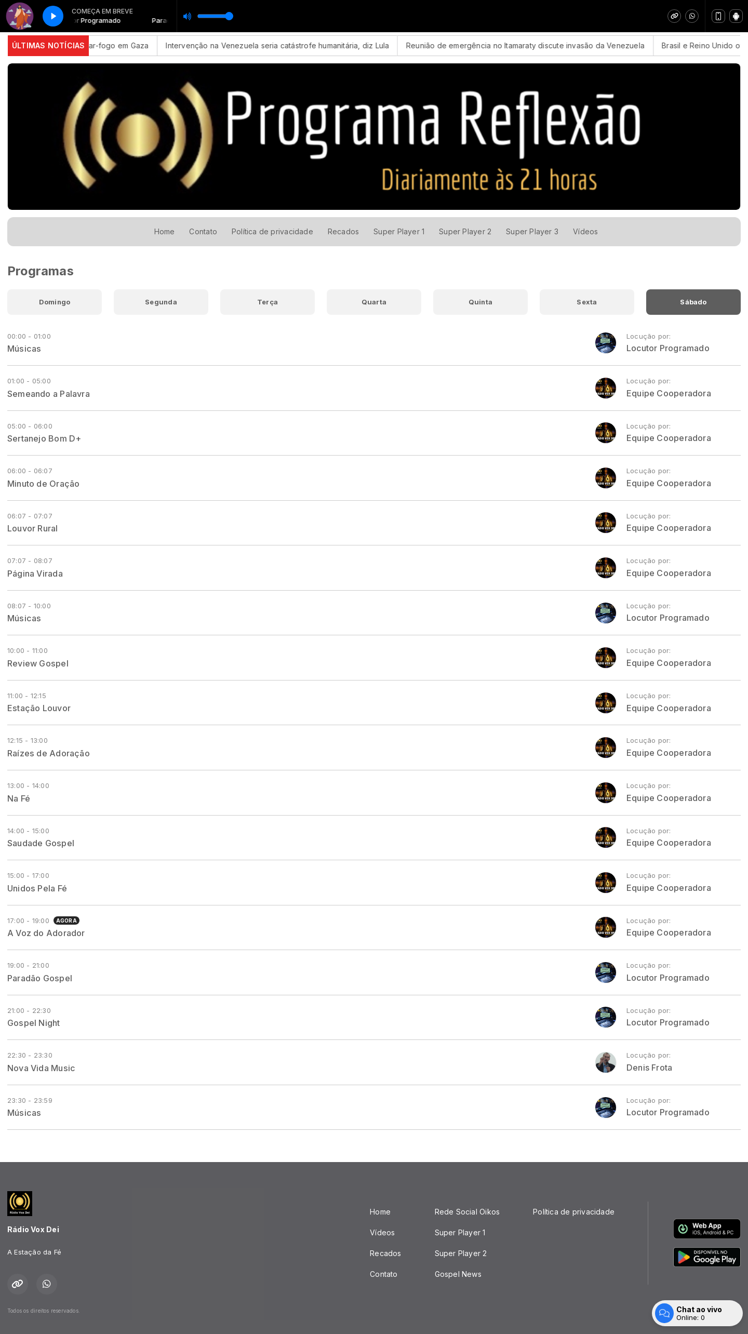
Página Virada (35, 573)
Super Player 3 (532, 231)
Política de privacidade (272, 231)
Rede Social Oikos (467, 1211)
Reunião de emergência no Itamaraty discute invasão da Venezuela (537, 45)
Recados (343, 231)
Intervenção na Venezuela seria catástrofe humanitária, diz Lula (290, 45)
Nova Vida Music (41, 1068)
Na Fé (18, 798)
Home (164, 231)
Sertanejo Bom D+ (44, 438)
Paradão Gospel (39, 978)
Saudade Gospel (40, 843)
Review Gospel (38, 663)
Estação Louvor (39, 708)
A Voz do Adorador (46, 933)
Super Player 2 (465, 231)
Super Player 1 (398, 231)
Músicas (24, 348)
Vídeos (585, 231)
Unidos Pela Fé (37, 888)
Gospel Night (33, 1023)
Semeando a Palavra (48, 394)
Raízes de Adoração (48, 753)
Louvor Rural (32, 528)
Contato (203, 231)
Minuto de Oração (43, 483)
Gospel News (458, 1274)
